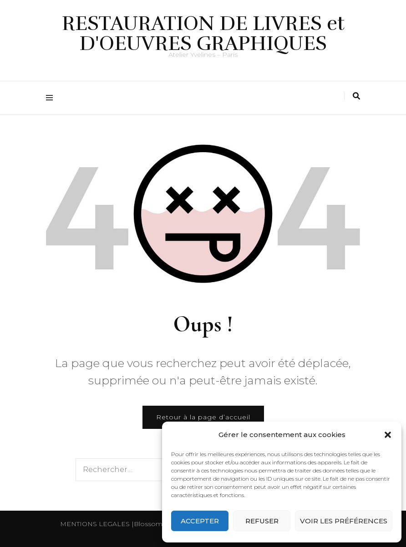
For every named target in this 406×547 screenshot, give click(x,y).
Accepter (200, 521)
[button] (387, 434)
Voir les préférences (343, 521)
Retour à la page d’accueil (203, 417)
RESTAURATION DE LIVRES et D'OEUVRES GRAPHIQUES (203, 33)
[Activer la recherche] (356, 96)
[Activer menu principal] (51, 98)
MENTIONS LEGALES (95, 524)
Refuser (262, 521)
